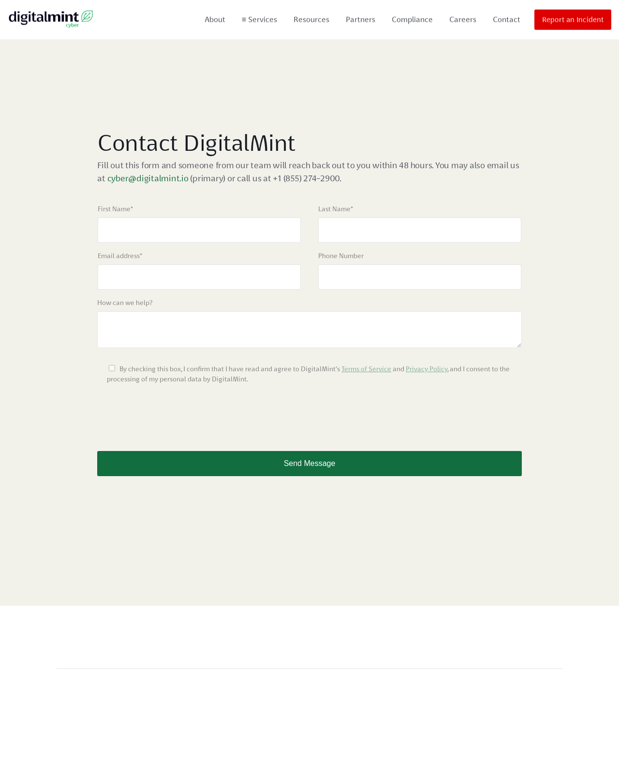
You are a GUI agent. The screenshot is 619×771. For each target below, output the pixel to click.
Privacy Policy (426, 369)
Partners (360, 18)
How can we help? (124, 302)
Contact (506, 18)
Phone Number (341, 256)
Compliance (412, 18)
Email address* (120, 256)
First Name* (115, 209)
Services (259, 18)
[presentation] (170, 413)
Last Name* (335, 209)
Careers (462, 18)
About (215, 18)
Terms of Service (366, 369)
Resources (311, 18)
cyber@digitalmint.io (149, 178)
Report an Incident (573, 18)
